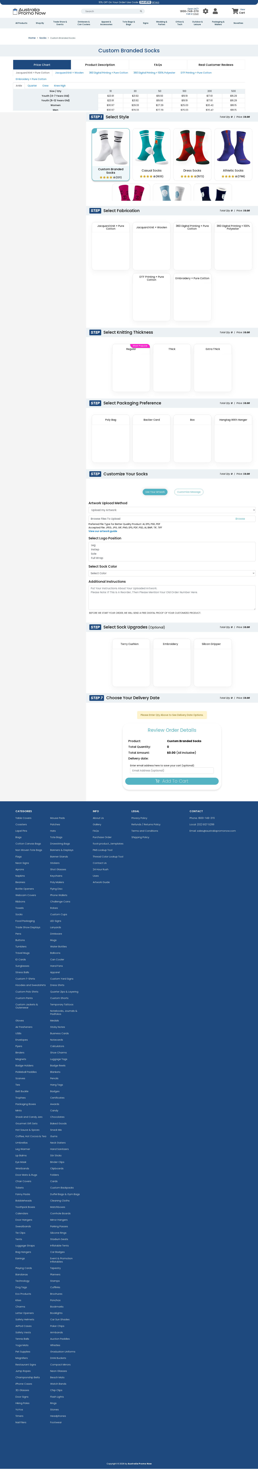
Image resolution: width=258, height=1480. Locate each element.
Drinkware (56, 944)
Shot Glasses (58, 880)
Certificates (57, 1108)
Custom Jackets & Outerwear (26, 1017)
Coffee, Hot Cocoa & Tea (30, 1147)
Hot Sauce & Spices (27, 1141)
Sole (172, 565)
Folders (54, 1186)
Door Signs (21, 1407)
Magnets (20, 1070)
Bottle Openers (24, 899)
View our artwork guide (103, 542)
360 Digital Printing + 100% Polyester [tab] (154, 84)
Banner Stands (59, 867)
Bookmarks (57, 1317)
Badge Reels (57, 1076)
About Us (98, 829)
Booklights (56, 1324)
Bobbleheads (23, 1211)
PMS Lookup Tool (102, 861)
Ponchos (55, 1311)
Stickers (55, 874)
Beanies (20, 893)
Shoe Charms (58, 1063)
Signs (145, 23)
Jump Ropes (23, 1382)
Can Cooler (57, 970)
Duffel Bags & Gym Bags (65, 1205)
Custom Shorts (59, 1009)
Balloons (55, 964)
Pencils (54, 1089)
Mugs (53, 951)
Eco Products (23, 1305)
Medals (54, 1031)
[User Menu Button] (206, 11)
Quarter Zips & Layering (64, 1002)
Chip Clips (56, 1401)
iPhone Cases (23, 1394)
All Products (21, 23)
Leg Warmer (22, 1160)
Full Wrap (172, 569)
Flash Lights (57, 1407)
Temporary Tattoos (61, 1015)
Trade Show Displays (27, 938)
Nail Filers (20, 1433)
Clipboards (57, 1179)
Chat (196, 13)
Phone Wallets (58, 906)
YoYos (19, 1420)
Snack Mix (56, 1141)
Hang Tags (56, 1095)
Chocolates (57, 1128)
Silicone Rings (58, 1243)
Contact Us (100, 874)
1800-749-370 (189, 11)
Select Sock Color (103, 577)
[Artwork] (172, 521)
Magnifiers (21, 1369)
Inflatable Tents (59, 1256)
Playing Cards (23, 1279)
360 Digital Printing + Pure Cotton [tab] (108, 84)
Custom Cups (58, 925)
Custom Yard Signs (61, 989)
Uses (96, 886)
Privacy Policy (139, 829)
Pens (18, 944)
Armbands (56, 1343)
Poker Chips (57, 1337)
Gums (53, 1147)
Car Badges (57, 1263)
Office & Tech (180, 23)
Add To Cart (171, 792)
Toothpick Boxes (25, 1218)
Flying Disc (56, 899)
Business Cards (59, 1044)
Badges (55, 1102)
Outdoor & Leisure (197, 23)
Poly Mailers (57, 893)
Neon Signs (22, 874)
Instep (172, 560)
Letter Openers (24, 1324)
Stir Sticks (56, 1166)
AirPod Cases (23, 1337)
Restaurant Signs (25, 1375)
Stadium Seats (59, 1250)
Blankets (55, 1083)
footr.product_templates (108, 854)
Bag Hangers (23, 1263)
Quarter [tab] (32, 97)
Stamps (55, 1292)
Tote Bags (56, 848)
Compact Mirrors (60, 1375)
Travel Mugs (22, 964)
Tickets (19, 1198)
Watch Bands (58, 1394)
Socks (42, 49)
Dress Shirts (57, 996)
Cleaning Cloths (60, 1211)
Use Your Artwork (155, 503)
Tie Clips (20, 1243)
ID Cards (20, 970)
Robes (54, 919)
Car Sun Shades (60, 1330)
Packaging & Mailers (218, 23)
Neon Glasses (58, 1382)
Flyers (18, 1057)
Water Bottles (58, 957)
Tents (18, 1250)
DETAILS (155, 2)
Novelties (238, 23)
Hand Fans (56, 977)
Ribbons (20, 912)
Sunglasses (22, 977)
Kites (18, 1311)
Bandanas (21, 1285)
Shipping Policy (140, 848)
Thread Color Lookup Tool (108, 867)
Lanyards (55, 938)
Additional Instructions (107, 592)
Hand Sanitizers (59, 1160)
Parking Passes (59, 1237)
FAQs (96, 841)
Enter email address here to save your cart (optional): (162, 776)
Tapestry (55, 1279)
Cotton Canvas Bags (28, 854)
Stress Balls (22, 983)
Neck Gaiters (58, 1153)
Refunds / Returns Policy (145, 835)
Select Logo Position (107, 549)
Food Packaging (25, 932)
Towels (19, 919)
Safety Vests (23, 1343)
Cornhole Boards (60, 1224)
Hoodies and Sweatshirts (30, 996)
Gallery (97, 835)
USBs (18, 1044)
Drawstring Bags (60, 854)
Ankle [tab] (19, 97)
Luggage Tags (58, 1070)
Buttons (20, 951)
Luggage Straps (25, 1256)
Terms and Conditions (144, 841)
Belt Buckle (21, 1102)
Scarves (20, 1089)
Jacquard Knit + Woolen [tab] (69, 84)
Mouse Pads (57, 829)
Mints (18, 1121)
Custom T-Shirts (25, 989)
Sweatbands (23, 1237)
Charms (20, 1317)
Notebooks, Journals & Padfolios (63, 1023)
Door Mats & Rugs (26, 1186)
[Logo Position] (123, 549)
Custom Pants (24, 1009)
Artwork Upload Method (108, 514)
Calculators (57, 1057)
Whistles (55, 1356)
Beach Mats (57, 1388)
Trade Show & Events (60, 23)
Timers (19, 1427)
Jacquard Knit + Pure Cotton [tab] (33, 84)
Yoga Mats (21, 1356)
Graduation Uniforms (62, 1362)
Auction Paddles (60, 1349)
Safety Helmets (24, 1330)
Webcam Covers (25, 906)
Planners (55, 1285)
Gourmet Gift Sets (26, 1134)
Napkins (20, 886)
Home (32, 49)
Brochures (56, 1305)
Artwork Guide (101, 893)
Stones (54, 1420)
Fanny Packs (22, 1205)
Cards (54, 1192)
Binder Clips (57, 1173)
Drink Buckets (58, 1369)
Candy (54, 1121)
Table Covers (23, 829)
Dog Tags (21, 1298)
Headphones (58, 1427)
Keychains (56, 886)
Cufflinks (55, 1298)
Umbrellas (21, 1153)
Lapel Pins (21, 841)
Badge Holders (24, 1076)
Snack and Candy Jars (28, 1128)
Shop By (40, 23)
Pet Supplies (22, 1362)
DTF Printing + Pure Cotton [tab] (196, 84)
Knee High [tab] (60, 97)
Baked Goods (58, 1134)
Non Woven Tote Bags (28, 861)
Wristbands (22, 1179)
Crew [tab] (45, 97)
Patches (55, 835)
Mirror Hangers (59, 1230)
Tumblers (20, 957)
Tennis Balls (22, 1349)
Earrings (20, 1269)
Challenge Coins (60, 912)
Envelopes (21, 1050)
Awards (54, 1115)
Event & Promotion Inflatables (61, 1271)
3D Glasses (22, 1401)
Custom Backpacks (62, 1198)
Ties (17, 1095)
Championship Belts (27, 1388)
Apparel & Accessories (106, 23)
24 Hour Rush (100, 880)
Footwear (56, 1433)
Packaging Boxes (25, 1115)
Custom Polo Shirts (26, 1002)
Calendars (21, 1224)
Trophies (20, 1108)
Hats (53, 841)
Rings (53, 1414)
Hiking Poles (22, 1414)
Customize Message (189, 503)
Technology (22, 1292)
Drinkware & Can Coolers (83, 23)
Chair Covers (23, 1192)
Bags (18, 848)
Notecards (56, 1050)
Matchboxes (57, 1218)
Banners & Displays (61, 861)
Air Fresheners (23, 1038)
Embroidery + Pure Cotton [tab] (31, 90)
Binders (19, 1063)
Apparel (55, 983)
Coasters (21, 835)
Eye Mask (20, 1173)
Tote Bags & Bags (128, 23)
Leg (172, 556)
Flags (18, 867)
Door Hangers (23, 1230)
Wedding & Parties (161, 23)
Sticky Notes (57, 1038)
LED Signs (55, 932)
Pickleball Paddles (26, 1083)
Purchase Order (102, 848)
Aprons (19, 880)
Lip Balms (21, 1166)
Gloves (19, 1031)
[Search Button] (141, 11)
